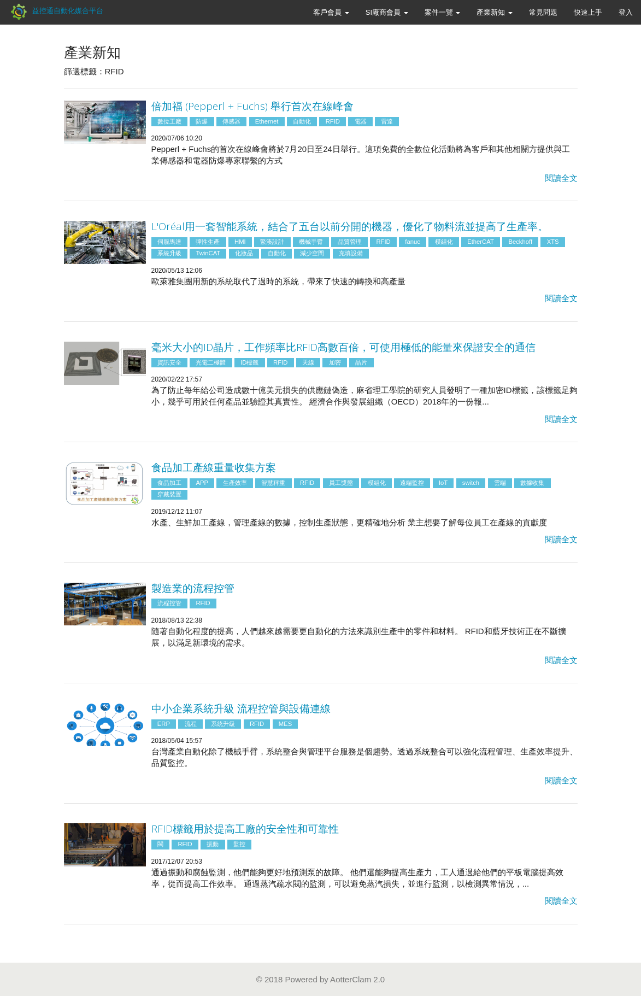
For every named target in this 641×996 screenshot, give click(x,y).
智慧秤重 (273, 482)
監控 (239, 844)
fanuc (412, 241)
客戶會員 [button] (331, 12)
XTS (553, 241)
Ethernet (267, 121)
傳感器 (231, 121)
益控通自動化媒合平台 (55, 11)
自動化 (302, 121)
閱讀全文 (561, 178)
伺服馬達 (169, 241)
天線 (308, 362)
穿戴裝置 (169, 494)
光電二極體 (211, 362)
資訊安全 (169, 362)
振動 (213, 844)
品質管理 (350, 241)
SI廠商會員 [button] (387, 12)
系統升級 (169, 253)
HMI (240, 241)
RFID (333, 121)
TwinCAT (208, 253)
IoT (443, 482)
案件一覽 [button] (443, 12)
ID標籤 (249, 362)
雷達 (387, 121)
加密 (335, 362)
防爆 (202, 121)
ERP (163, 723)
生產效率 (235, 482)
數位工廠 (169, 121)
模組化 (444, 241)
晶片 (361, 362)
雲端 (500, 482)
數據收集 (532, 482)
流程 (191, 723)
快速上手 (588, 12)
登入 (626, 12)
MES (285, 723)
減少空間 (312, 253)
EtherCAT (480, 241)
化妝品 (244, 253)
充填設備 (351, 253)
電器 (361, 121)
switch (470, 482)
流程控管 (169, 603)
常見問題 (543, 12)
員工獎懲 (341, 482)
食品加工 (169, 482)
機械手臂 (311, 241)
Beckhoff (520, 241)
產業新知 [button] (495, 12)
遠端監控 (412, 482)
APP (202, 482)
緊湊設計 (272, 241)
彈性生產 (208, 241)
